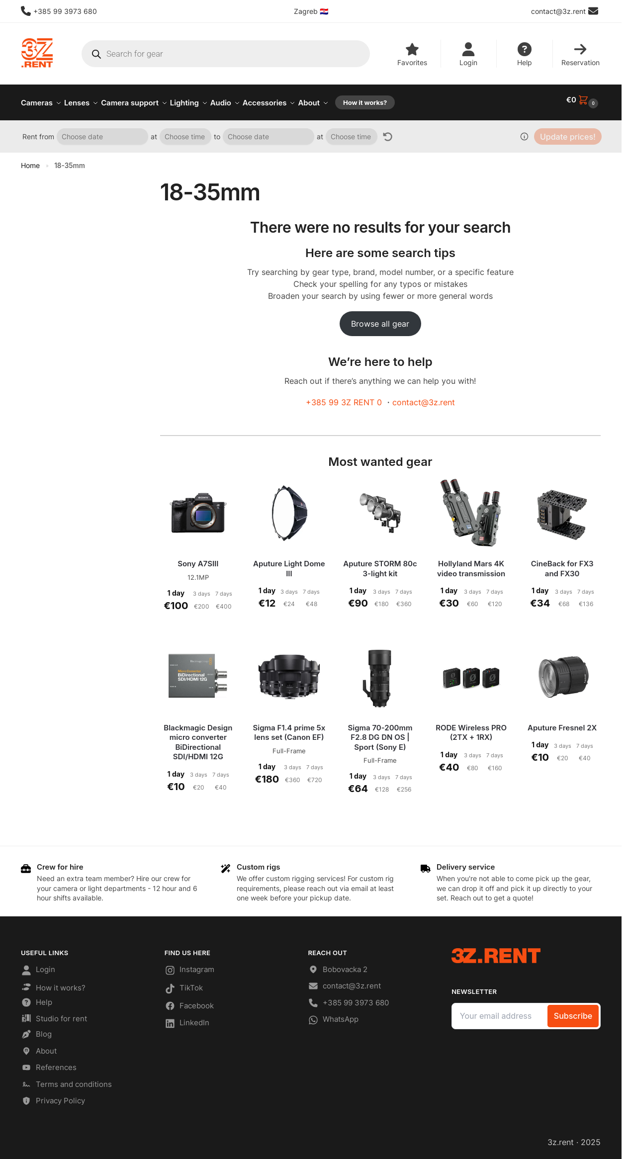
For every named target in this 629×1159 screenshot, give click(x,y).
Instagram (189, 967)
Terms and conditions (66, 1080)
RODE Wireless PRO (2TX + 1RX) (471, 727)
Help (524, 54)
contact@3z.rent (423, 397)
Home (30, 160)
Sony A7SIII (198, 558)
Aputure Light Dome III (289, 563)
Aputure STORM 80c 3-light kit (380, 563)
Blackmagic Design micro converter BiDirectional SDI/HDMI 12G (198, 736)
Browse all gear (380, 318)
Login (468, 54)
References (49, 1064)
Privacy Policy (53, 1097)
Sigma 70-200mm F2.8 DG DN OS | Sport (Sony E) (380, 731)
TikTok (184, 984)
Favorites (412, 54)
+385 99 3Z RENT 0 (344, 397)
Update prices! (568, 131)
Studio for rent (54, 1014)
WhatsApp (333, 1016)
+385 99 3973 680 (59, 11)
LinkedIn (187, 1020)
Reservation (580, 54)
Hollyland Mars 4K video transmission (471, 563)
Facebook (189, 1002)
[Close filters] (122, 179)
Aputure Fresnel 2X (562, 722)
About (39, 1047)
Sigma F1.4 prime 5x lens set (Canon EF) (289, 727)
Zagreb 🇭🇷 (311, 11)
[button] (583, 100)
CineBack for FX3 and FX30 (562, 563)
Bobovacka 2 (337, 966)
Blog (36, 1030)
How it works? (53, 982)
